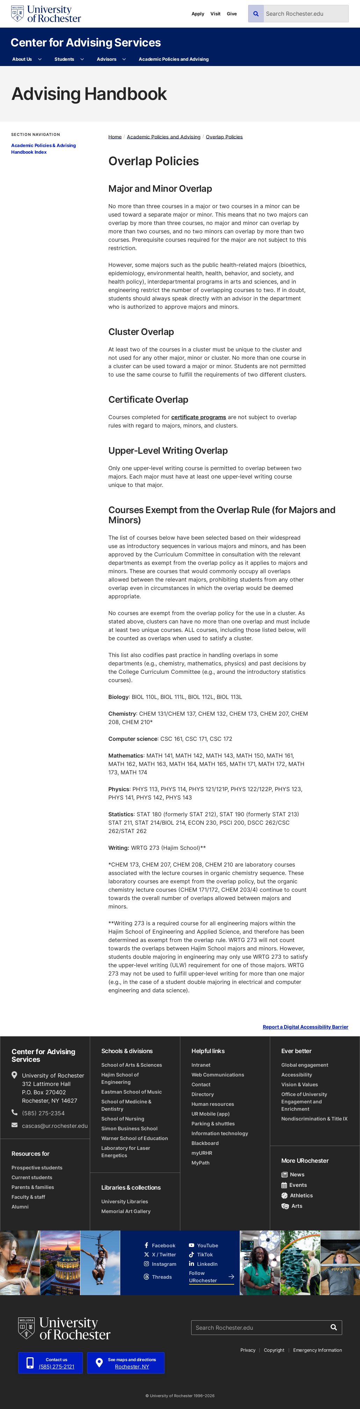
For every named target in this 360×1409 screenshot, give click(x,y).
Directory (203, 1094)
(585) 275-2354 (43, 1113)
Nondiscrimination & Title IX (314, 1118)
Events (294, 1185)
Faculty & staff (28, 1196)
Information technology (220, 1133)
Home (115, 136)
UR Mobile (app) (211, 1113)
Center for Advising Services (85, 42)
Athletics (297, 1195)
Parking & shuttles (213, 1123)
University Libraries (124, 1201)
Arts (292, 1206)
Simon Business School (129, 1128)
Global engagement (304, 1064)
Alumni (20, 1206)
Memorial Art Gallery (126, 1211)
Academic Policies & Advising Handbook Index (43, 148)
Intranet (201, 1064)
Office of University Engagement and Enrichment (304, 1101)
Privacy (247, 1350)
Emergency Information (317, 1350)
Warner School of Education (134, 1138)
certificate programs (198, 417)
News (293, 1174)
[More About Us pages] (39, 59)
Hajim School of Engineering (120, 1078)
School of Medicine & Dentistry (126, 1105)
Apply (198, 13)
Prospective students (37, 1167)
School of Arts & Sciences (131, 1064)
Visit (215, 13)
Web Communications (218, 1074)
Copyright (274, 1350)
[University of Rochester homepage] (46, 14)
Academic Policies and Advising (173, 59)
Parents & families (33, 1187)
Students (64, 59)
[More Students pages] (82, 59)
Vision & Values (299, 1084)
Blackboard (205, 1143)
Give (232, 13)
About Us (22, 59)
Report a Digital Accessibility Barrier (305, 1027)
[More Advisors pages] (124, 59)
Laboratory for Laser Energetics (125, 1152)
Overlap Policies (224, 136)
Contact (201, 1084)
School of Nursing (122, 1118)
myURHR (202, 1152)
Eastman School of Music (131, 1091)
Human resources (213, 1104)
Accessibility (296, 1074)
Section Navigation (35, 135)
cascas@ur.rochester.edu (55, 1126)
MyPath (201, 1162)
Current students (32, 1177)
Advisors (106, 59)
